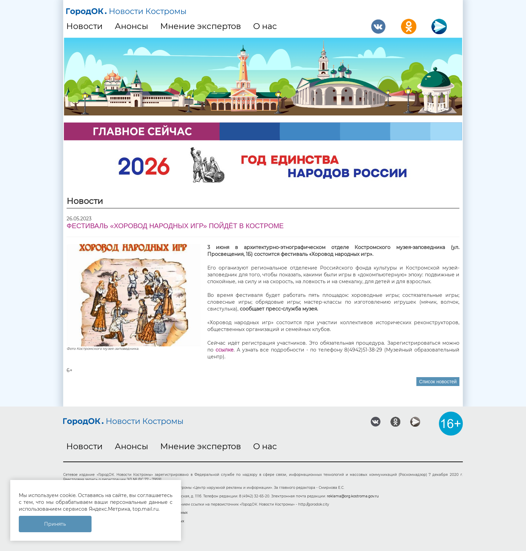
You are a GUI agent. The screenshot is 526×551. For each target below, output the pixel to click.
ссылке (225, 350)
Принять (55, 524)
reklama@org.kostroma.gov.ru (353, 496)
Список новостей (438, 381)
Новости (84, 26)
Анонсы (131, 26)
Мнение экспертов (200, 26)
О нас (265, 26)
